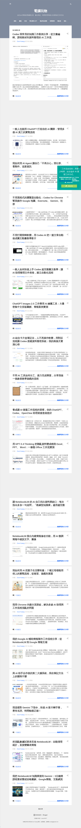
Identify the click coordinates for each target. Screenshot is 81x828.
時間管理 (49, 21)
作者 (23, 21)
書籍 (17, 21)
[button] (68, 34)
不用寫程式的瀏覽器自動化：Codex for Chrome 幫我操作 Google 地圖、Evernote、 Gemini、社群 (37, 201)
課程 (12, 21)
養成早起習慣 (40, 21)
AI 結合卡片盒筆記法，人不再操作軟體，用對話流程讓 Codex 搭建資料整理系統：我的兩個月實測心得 (37, 341)
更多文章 (40, 809)
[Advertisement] (40, 113)
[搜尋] (71, 4)
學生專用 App (30, 21)
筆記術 (56, 21)
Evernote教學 (65, 21)
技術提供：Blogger (40, 815)
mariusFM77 (44, 818)
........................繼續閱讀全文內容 (58, 96)
